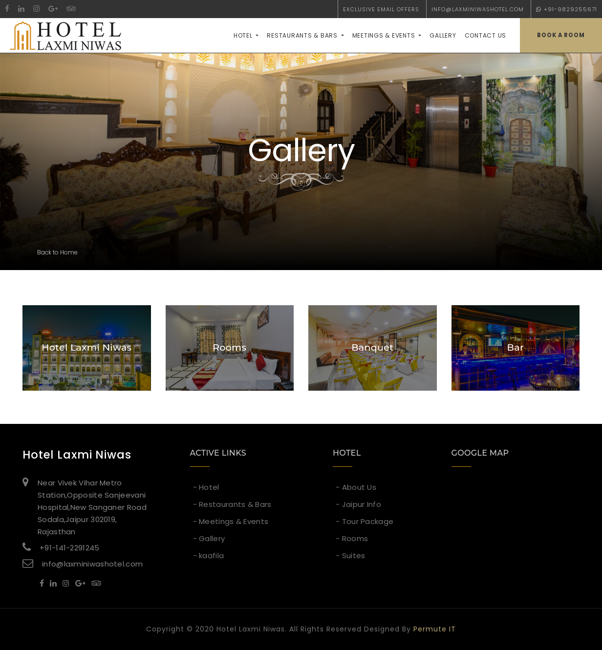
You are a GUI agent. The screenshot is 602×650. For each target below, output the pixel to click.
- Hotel (206, 487)
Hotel (244, 35)
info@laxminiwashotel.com (477, 9)
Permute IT (434, 629)
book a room (561, 35)
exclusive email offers (381, 9)
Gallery (443, 35)
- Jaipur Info (358, 504)
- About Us (356, 487)
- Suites (350, 555)
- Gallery (209, 538)
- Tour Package (364, 521)
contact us (486, 35)
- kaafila (208, 555)
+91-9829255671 (566, 9)
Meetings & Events (384, 35)
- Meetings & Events (231, 521)
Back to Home (57, 252)
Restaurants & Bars (303, 35)
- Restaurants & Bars (232, 504)
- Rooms (352, 538)
